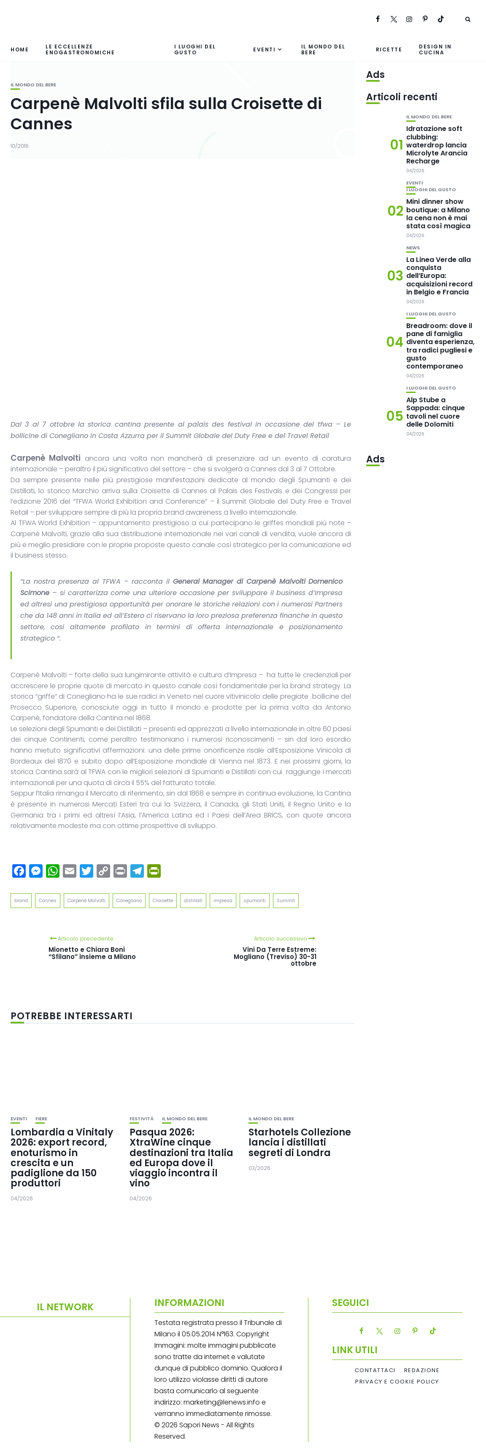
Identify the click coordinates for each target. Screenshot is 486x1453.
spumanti (254, 900)
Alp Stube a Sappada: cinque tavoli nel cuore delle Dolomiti (435, 412)
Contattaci (375, 1370)
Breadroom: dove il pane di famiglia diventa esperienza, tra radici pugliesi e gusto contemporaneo (440, 346)
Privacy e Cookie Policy (397, 1382)
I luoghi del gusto (195, 49)
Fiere (41, 1118)
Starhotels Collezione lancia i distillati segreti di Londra (299, 1142)
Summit (286, 900)
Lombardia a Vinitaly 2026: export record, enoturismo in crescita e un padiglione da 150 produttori (62, 1158)
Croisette (163, 900)
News (413, 248)
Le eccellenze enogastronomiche (80, 49)
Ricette (389, 49)
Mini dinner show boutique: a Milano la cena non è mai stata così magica (438, 214)
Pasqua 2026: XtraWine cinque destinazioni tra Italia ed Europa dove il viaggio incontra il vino (181, 1158)
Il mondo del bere (323, 49)
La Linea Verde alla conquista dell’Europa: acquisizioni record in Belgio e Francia (439, 276)
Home (20, 49)
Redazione (422, 1370)
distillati (193, 900)
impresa (222, 900)
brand (21, 900)
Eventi (264, 49)
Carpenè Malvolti (86, 900)
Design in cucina (435, 49)
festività (142, 1118)
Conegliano (129, 900)
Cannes (48, 900)
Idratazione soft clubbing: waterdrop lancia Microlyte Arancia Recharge (436, 145)
